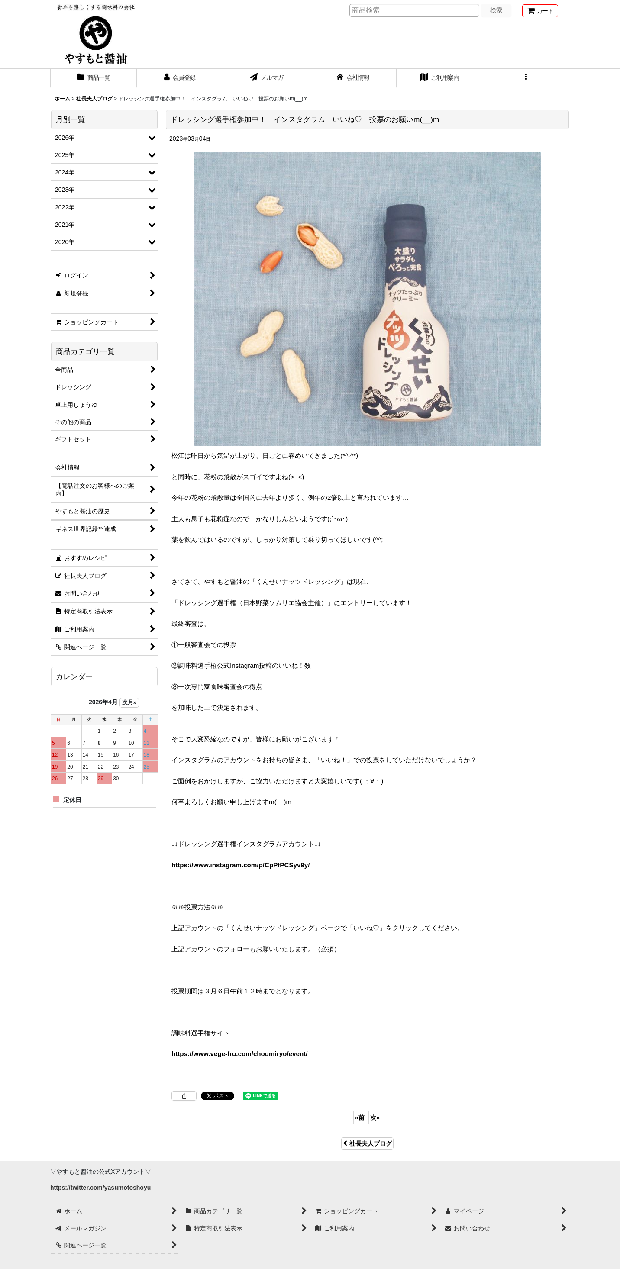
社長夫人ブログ (367, 1143)
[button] (526, 78)
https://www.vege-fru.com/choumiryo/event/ (239, 1053)
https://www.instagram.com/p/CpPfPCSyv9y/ (240, 865)
